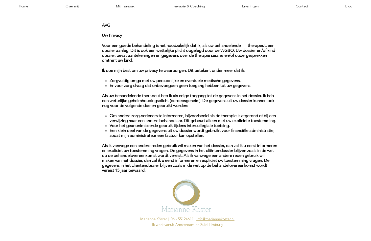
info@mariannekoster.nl (215, 219)
